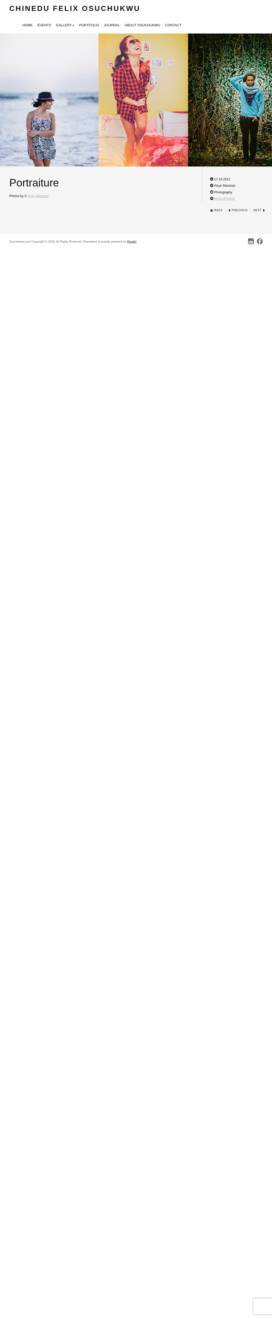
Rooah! (131, 241)
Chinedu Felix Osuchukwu (74, 8)
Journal (112, 25)
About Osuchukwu (142, 25)
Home (27, 25)
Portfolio (89, 25)
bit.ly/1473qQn (224, 199)
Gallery (65, 25)
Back (216, 210)
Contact (173, 25)
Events (44, 25)
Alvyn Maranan (38, 196)
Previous (238, 210)
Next (259, 210)
